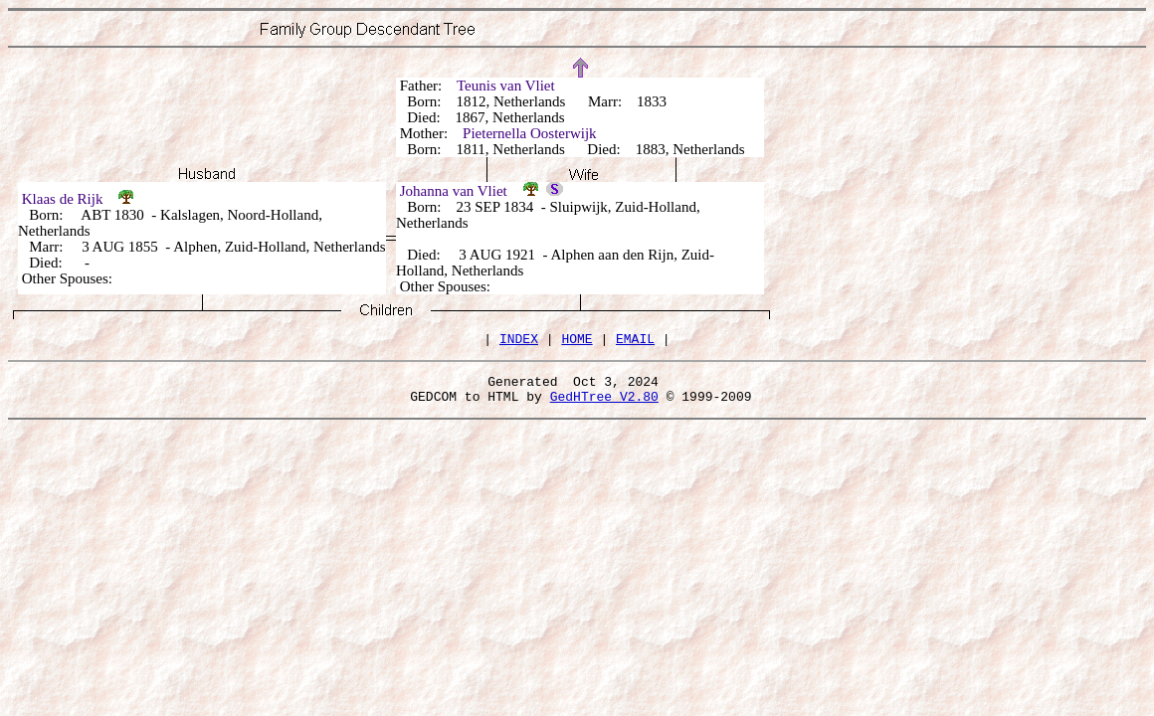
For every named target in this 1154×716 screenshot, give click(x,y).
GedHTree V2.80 (604, 405)
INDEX (518, 341)
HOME (576, 341)
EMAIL (635, 341)
